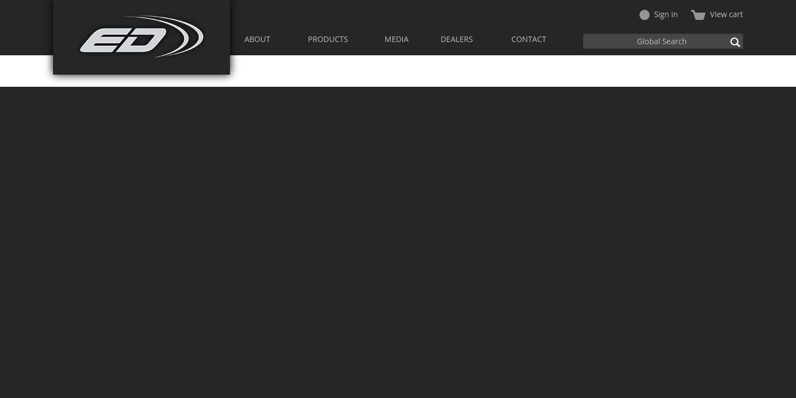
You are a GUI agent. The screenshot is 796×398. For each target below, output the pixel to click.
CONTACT (528, 39)
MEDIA (397, 39)
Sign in (659, 14)
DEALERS (457, 39)
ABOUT (257, 39)
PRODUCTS (328, 39)
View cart (717, 14)
